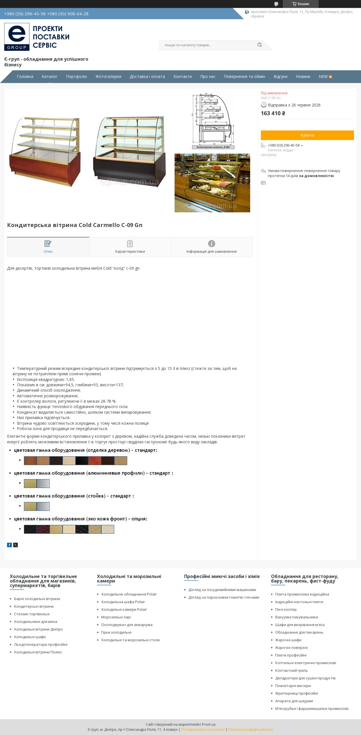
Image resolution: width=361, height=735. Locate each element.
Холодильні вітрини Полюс (38, 652)
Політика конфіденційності (250, 729)
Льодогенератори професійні (40, 644)
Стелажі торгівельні (32, 613)
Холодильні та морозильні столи (130, 639)
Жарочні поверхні (291, 647)
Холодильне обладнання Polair (129, 594)
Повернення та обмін (244, 76)
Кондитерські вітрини (34, 606)
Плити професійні (291, 655)
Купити (307, 135)
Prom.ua (208, 724)
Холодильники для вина (35, 621)
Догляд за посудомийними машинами (222, 589)
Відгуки (280, 76)
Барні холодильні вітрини (37, 598)
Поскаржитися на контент (203, 729)
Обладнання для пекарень (299, 632)
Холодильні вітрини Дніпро (38, 629)
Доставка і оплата (147, 76)
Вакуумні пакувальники (296, 617)
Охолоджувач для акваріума (127, 624)
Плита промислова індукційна (302, 594)
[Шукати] (259, 45)
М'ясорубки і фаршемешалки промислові (312, 708)
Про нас (207, 76)
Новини (303, 76)
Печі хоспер (286, 609)
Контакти (182, 76)
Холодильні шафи (30, 636)
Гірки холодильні (116, 632)
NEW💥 (326, 76)
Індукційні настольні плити (299, 601)
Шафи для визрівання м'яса (300, 624)
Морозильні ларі (116, 617)
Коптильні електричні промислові (305, 662)
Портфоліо (76, 76)
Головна (25, 76)
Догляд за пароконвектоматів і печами (223, 597)
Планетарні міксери (293, 685)
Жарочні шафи (288, 639)
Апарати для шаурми (294, 700)
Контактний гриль (291, 670)
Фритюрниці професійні (296, 693)
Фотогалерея (108, 76)
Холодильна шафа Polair (123, 601)
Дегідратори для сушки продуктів (305, 678)
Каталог (50, 76)
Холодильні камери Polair (124, 609)
